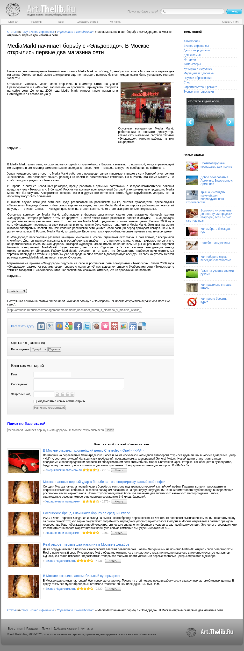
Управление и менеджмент (63, 501)
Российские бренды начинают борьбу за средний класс (86, 513)
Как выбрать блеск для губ (208, 231)
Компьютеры (192, 64)
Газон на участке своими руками (210, 273)
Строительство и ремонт (200, 87)
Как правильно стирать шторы (208, 287)
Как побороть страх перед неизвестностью (208, 259)
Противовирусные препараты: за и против (209, 166)
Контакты (86, 628)
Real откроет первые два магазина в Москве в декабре (86, 544)
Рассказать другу (22, 326)
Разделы (32, 628)
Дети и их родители (197, 50)
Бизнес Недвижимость (60, 561)
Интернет (190, 59)
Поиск (46, 628)
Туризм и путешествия (199, 91)
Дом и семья (192, 55)
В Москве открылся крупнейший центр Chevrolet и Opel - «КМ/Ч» (93, 450)
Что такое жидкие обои (203, 101)
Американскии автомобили (63, 470)
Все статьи (15, 628)
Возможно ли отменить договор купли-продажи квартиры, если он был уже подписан (209, 215)
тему (25, 32)
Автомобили (192, 41)
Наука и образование (198, 78)
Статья (12, 32)
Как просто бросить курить (206, 301)
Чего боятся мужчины (208, 245)
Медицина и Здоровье (199, 73)
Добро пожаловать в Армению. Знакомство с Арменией (209, 181)
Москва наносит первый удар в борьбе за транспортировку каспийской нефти (104, 482)
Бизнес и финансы (41, 32)
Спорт (188, 82)
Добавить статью (65, 628)
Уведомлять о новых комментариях (59, 401)
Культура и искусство (198, 68)
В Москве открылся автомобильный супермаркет (81, 576)
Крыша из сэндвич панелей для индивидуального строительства (205, 197)
